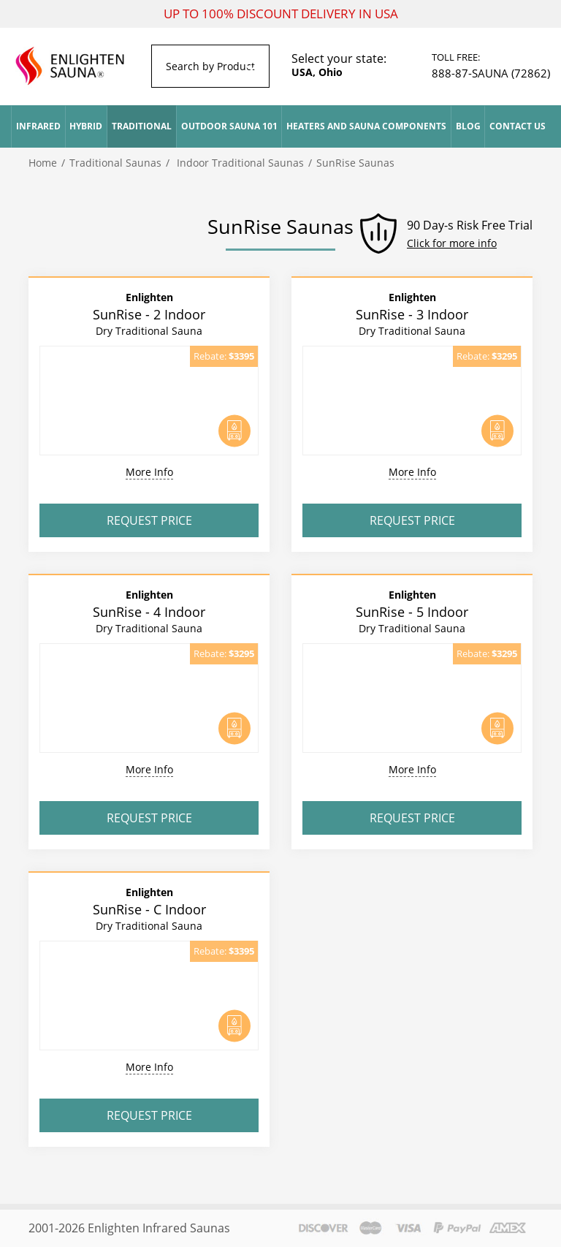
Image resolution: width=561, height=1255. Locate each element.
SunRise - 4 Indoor (149, 611)
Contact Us (517, 126)
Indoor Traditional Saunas (239, 163)
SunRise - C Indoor (149, 908)
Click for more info (452, 243)
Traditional (142, 126)
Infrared (38, 126)
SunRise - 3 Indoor (412, 313)
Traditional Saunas (115, 163)
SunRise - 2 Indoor (149, 313)
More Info (149, 472)
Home (42, 163)
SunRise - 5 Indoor (412, 611)
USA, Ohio (317, 72)
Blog (468, 126)
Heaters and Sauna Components (366, 126)
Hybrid (85, 126)
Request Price (149, 520)
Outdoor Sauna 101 (229, 126)
